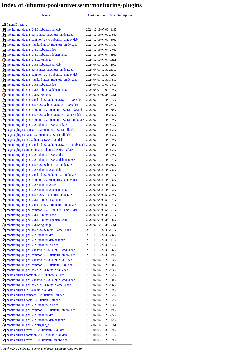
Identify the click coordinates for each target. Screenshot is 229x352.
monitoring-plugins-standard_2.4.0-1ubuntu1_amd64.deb (42, 44)
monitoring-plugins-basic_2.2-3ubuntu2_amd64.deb (39, 285)
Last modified (97, 15)
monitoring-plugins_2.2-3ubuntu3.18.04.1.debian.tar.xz (41, 159)
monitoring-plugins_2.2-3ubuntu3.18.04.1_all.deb (37, 124)
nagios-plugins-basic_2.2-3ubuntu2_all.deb (33, 300)
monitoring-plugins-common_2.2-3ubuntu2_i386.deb (39, 265)
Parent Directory (17, 24)
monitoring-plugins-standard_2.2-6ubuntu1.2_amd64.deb (42, 174)
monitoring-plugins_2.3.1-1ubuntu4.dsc (31, 214)
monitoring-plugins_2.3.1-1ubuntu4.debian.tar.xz (37, 219)
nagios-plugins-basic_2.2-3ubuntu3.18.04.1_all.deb (38, 134)
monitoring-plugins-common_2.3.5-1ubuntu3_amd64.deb (42, 74)
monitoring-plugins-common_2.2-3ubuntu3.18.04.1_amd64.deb (46, 119)
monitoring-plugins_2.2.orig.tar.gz (28, 325)
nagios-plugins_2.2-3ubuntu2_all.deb (30, 290)
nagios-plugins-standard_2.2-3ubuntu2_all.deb (35, 295)
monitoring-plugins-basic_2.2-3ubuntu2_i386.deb (37, 270)
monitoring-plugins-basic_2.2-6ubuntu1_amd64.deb (39, 229)
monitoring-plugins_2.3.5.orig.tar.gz (29, 94)
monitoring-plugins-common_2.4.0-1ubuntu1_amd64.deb (42, 39)
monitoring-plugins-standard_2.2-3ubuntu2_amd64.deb (41, 280)
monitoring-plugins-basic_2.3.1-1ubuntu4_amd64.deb (40, 194)
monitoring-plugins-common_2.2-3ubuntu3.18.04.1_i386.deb (44, 109)
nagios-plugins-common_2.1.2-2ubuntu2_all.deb (37, 335)
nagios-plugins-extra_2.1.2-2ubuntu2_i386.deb (36, 330)
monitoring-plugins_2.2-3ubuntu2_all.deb (32, 305)
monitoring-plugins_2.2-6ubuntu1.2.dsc (31, 184)
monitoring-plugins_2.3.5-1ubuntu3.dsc (31, 84)
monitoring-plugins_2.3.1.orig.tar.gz (29, 224)
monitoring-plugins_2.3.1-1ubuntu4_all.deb (34, 199)
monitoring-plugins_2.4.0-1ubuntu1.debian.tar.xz (37, 54)
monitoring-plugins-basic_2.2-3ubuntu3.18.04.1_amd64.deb (44, 114)
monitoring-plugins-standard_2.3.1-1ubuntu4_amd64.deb (42, 204)
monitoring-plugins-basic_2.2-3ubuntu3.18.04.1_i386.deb (42, 104)
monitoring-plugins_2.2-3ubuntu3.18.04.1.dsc (35, 154)
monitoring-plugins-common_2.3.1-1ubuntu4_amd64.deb (42, 209)
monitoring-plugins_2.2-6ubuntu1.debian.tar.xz (36, 239)
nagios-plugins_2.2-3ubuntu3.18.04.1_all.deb (35, 139)
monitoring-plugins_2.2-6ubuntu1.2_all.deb (34, 169)
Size (112, 15)
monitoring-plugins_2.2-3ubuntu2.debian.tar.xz (36, 320)
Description (124, 15)
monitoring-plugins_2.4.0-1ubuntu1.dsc (31, 49)
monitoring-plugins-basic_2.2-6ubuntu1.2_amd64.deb (40, 164)
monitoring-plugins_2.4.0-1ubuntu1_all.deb (34, 29)
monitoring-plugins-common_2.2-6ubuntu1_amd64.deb (41, 254)
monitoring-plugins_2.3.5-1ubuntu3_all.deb (34, 64)
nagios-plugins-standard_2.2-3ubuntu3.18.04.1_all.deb (40, 129)
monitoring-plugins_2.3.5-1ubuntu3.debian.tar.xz (37, 89)
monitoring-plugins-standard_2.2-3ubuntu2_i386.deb (39, 259)
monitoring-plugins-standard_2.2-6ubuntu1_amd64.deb (41, 249)
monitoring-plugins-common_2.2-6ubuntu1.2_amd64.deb (42, 179)
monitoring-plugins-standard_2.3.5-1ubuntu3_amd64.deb (42, 79)
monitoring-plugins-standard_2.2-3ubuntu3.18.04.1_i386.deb (44, 99)
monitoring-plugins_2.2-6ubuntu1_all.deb (32, 244)
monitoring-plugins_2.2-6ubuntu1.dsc (30, 234)
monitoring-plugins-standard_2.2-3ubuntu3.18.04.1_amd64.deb (46, 144)
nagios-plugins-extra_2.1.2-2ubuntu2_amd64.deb (37, 340)
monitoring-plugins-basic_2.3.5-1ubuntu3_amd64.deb (40, 69)
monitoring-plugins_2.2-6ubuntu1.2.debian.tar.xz (37, 189)
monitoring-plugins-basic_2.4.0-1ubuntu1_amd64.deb (40, 34)
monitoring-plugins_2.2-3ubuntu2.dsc (30, 315)
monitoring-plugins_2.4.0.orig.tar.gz (29, 59)
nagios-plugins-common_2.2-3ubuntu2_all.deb (35, 275)
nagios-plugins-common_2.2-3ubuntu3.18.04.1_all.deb (40, 149)
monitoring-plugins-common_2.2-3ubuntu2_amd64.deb (41, 310)
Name (46, 15)
